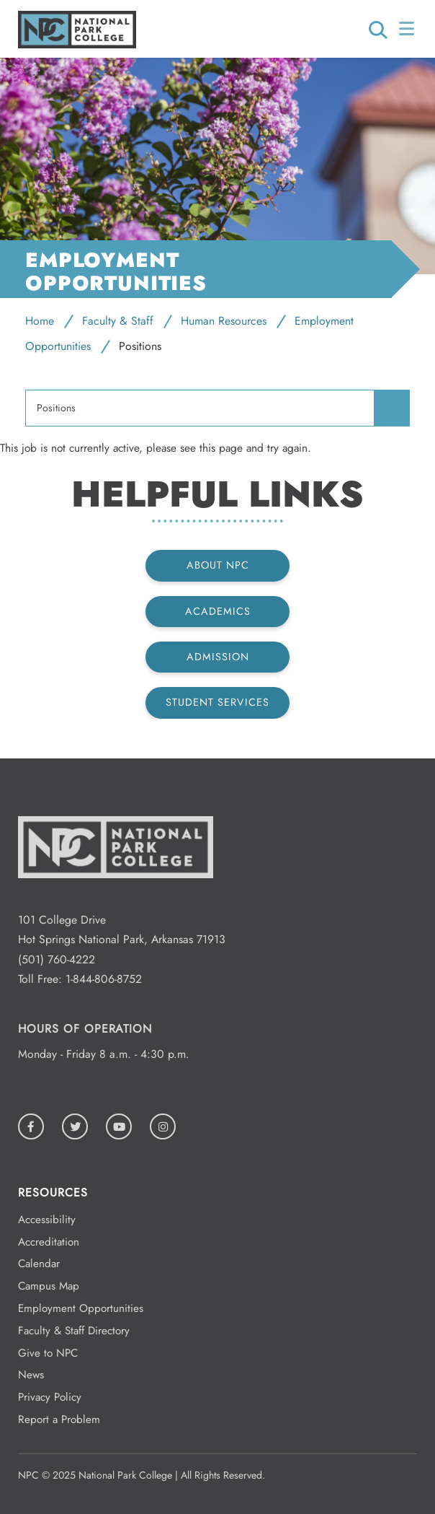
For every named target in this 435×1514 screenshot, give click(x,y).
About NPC (218, 565)
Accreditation (48, 1242)
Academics (218, 611)
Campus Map (48, 1286)
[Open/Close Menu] (408, 29)
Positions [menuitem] (56, 408)
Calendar (39, 1264)
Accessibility (47, 1220)
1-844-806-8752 (104, 979)
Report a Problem (59, 1419)
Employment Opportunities (80, 1308)
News (31, 1375)
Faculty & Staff (117, 320)
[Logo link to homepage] (77, 44)
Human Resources (223, 320)
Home (39, 320)
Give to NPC (48, 1353)
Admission (218, 656)
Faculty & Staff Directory (74, 1331)
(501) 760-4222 (56, 959)
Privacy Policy (49, 1397)
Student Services (217, 702)
